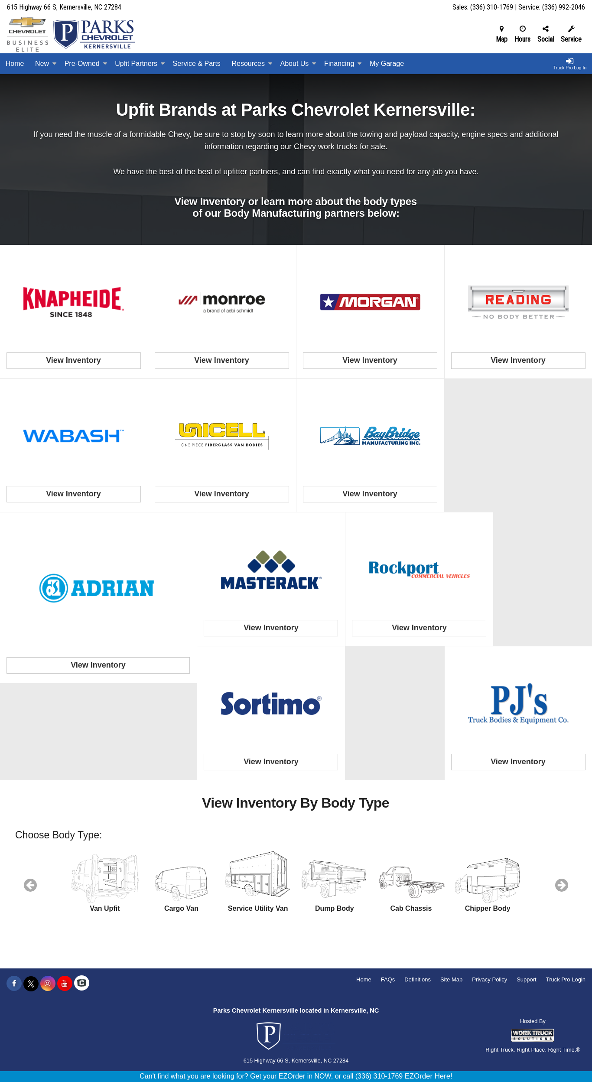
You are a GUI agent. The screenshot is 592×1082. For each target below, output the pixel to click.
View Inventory (73, 360)
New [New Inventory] (46, 63)
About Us (298, 63)
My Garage (387, 63)
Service (571, 34)
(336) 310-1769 (491, 7)
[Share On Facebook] (14, 983)
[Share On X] (31, 983)
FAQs (388, 979)
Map (501, 34)
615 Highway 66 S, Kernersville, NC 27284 (64, 7)
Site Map (451, 979)
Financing (343, 63)
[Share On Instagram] (47, 983)
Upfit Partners (140, 63)
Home (15, 63)
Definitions (417, 979)
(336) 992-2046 (563, 7)
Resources (251, 63)
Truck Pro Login (565, 979)
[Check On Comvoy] (81, 983)
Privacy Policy (489, 979)
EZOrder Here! (428, 1076)
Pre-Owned (86, 63)
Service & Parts (197, 63)
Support (527, 979)
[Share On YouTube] (64, 983)
